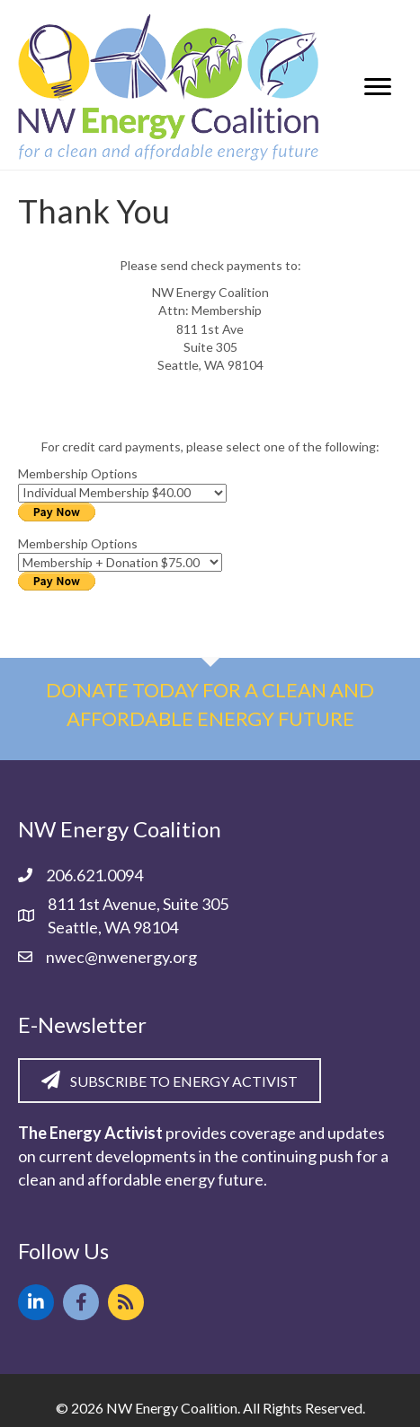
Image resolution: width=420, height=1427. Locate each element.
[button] (36, 1302)
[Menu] (377, 87)
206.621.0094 (94, 875)
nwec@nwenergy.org (121, 957)
